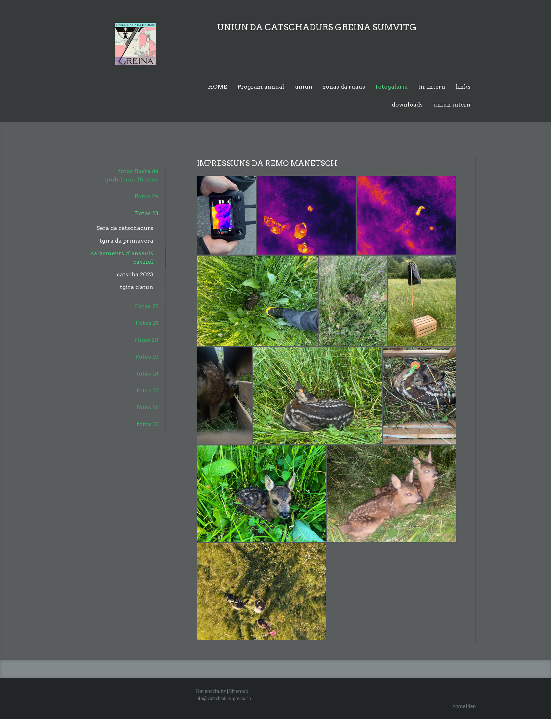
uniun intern (452, 104)
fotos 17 (147, 390)
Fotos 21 (147, 323)
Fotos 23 (146, 213)
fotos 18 (147, 373)
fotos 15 (147, 424)
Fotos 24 (146, 196)
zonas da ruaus (344, 86)
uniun (303, 86)
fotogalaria (392, 86)
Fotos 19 (146, 356)
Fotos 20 (146, 339)
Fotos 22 (146, 306)
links (463, 86)
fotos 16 (147, 407)
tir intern (431, 86)
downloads (407, 104)
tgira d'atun (136, 287)
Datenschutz (210, 690)
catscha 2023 (135, 274)
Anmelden (464, 706)
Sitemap (238, 690)
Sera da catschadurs (124, 228)
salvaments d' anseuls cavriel (122, 257)
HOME (217, 86)
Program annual (261, 86)
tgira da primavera (126, 240)
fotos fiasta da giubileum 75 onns (131, 175)
